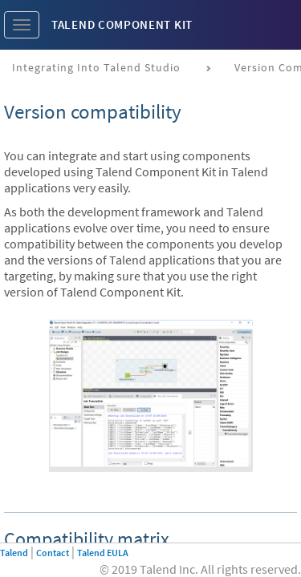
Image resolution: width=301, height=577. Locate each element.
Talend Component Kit (122, 24)
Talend (14, 553)
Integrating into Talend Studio (96, 67)
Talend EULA (102, 553)
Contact (52, 553)
